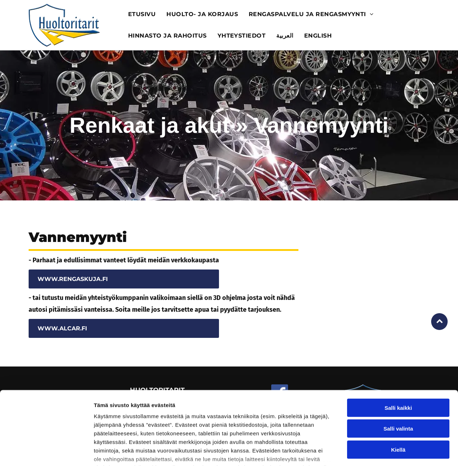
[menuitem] (142, 14)
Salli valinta (398, 376)
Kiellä (398, 397)
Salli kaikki (398, 356)
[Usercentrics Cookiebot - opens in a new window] (46, 452)
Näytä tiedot (382, 452)
